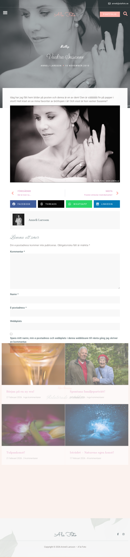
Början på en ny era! (20, 324)
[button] (5, 12)
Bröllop (65, 47)
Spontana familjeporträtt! (87, 324)
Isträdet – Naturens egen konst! (92, 385)
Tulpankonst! (15, 385)
